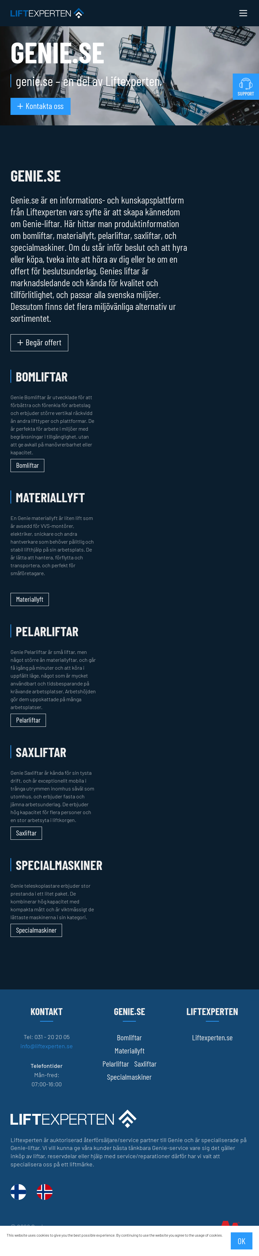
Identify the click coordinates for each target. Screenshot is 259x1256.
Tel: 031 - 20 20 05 (47, 1036)
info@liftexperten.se (46, 1046)
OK (242, 1241)
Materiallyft (129, 1050)
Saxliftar (145, 1063)
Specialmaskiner (129, 1076)
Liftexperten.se (212, 1037)
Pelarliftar (115, 1063)
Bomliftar (129, 1037)
